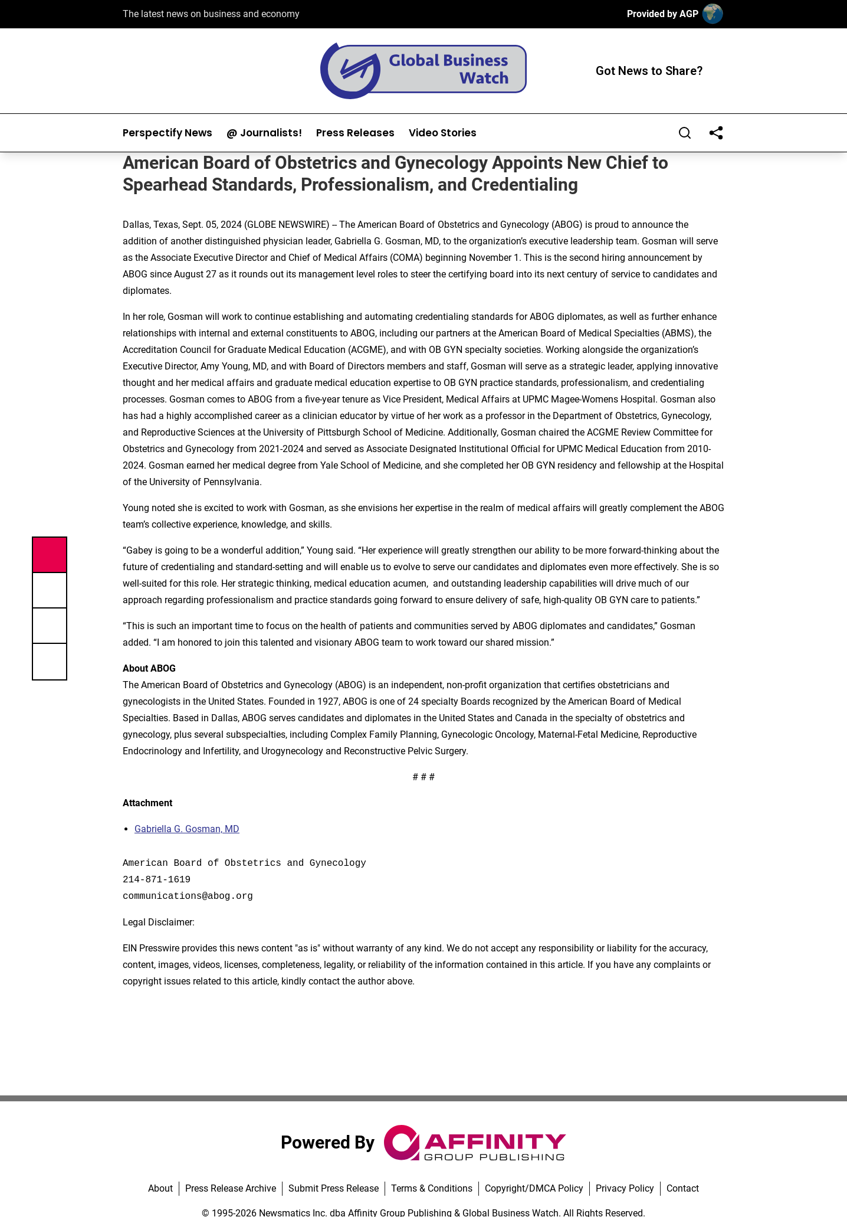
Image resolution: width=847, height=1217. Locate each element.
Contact (683, 1188)
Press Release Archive (230, 1188)
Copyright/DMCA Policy (534, 1188)
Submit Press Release (333, 1188)
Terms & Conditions (431, 1188)
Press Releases (355, 133)
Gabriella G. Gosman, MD (186, 829)
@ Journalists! (264, 133)
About (160, 1188)
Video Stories (443, 133)
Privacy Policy (625, 1188)
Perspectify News (167, 133)
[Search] (685, 132)
